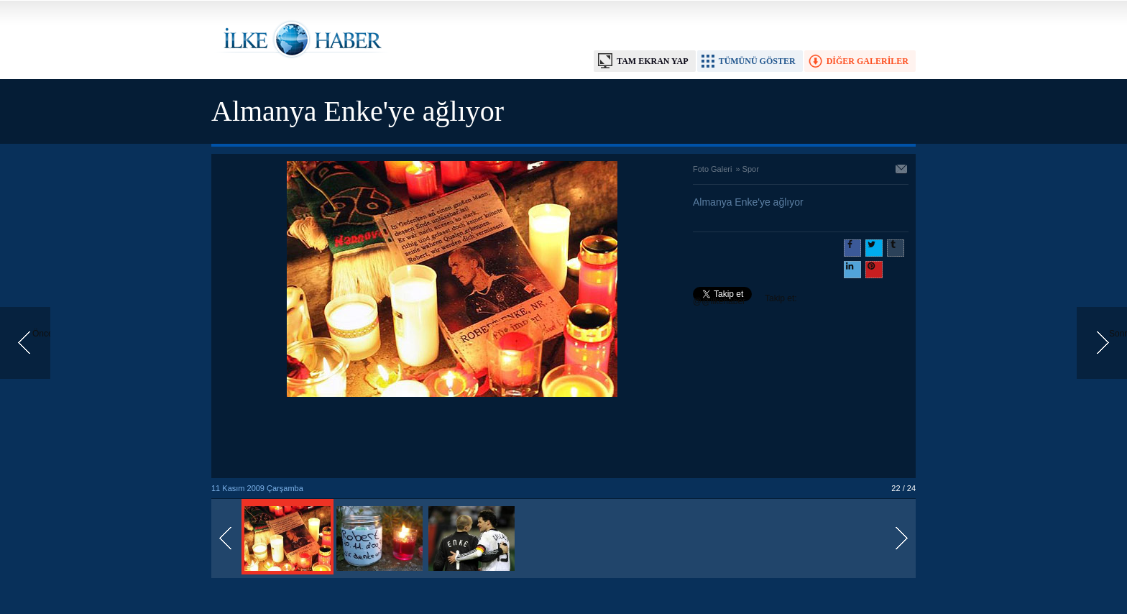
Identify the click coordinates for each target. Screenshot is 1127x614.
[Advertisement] (452, 438)
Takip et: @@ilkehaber (745, 299)
